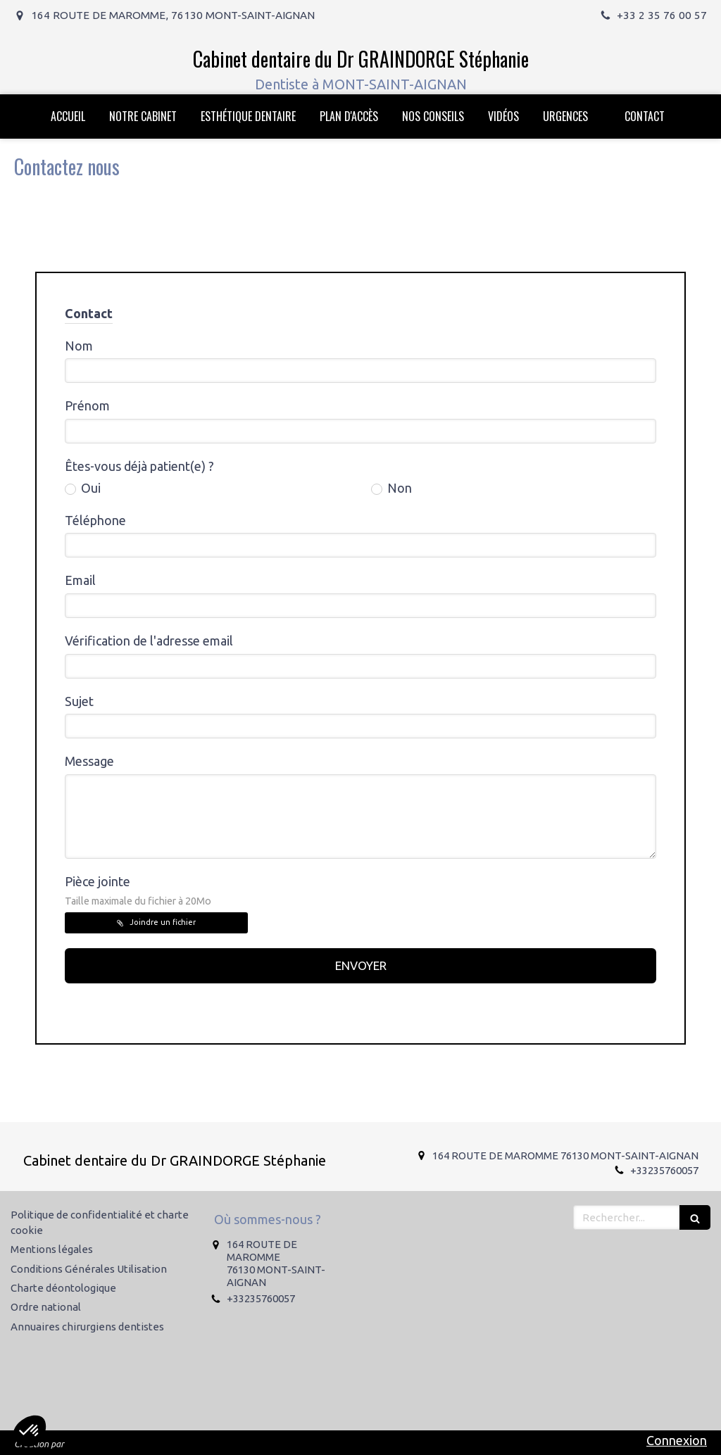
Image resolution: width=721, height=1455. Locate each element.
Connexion (676, 1440)
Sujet (79, 701)
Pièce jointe (138, 890)
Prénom (87, 405)
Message (89, 761)
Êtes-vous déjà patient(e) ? (139, 466)
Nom (79, 346)
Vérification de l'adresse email (149, 641)
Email (80, 580)
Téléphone (95, 520)
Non (398, 488)
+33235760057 (664, 1170)
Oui (89, 488)
